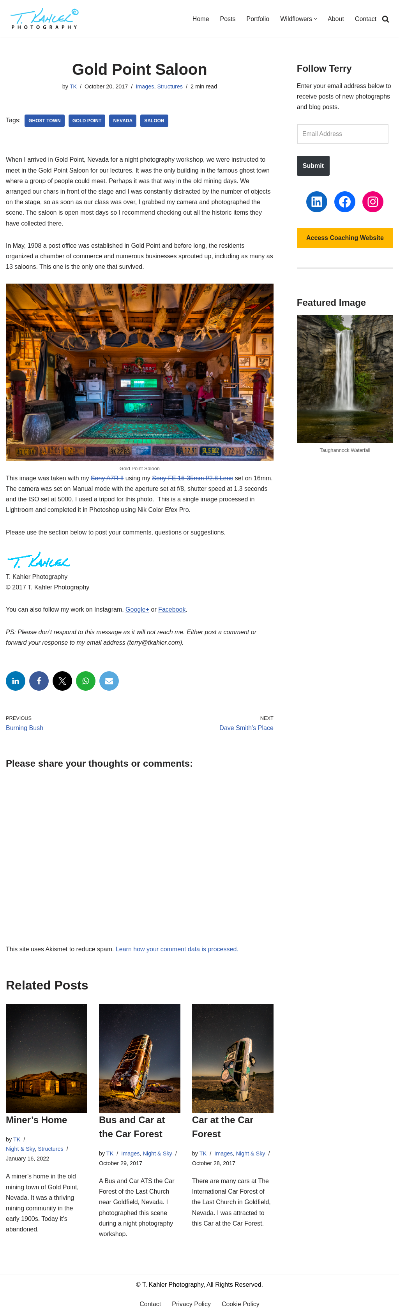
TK (73, 86)
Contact (365, 19)
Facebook (171, 609)
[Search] (385, 19)
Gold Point (87, 120)
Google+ (137, 609)
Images (145, 86)
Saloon (154, 120)
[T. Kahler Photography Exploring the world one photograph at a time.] (45, 18)
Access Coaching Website (345, 238)
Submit (313, 165)
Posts (228, 19)
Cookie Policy (241, 1304)
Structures (170, 86)
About (336, 19)
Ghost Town (44, 120)
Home (200, 19)
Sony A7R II (107, 478)
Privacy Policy (191, 1304)
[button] (315, 19)
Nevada (122, 120)
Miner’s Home (36, 1120)
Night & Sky (20, 1149)
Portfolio (258, 19)
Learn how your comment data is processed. (177, 949)
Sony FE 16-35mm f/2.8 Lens (192, 478)
